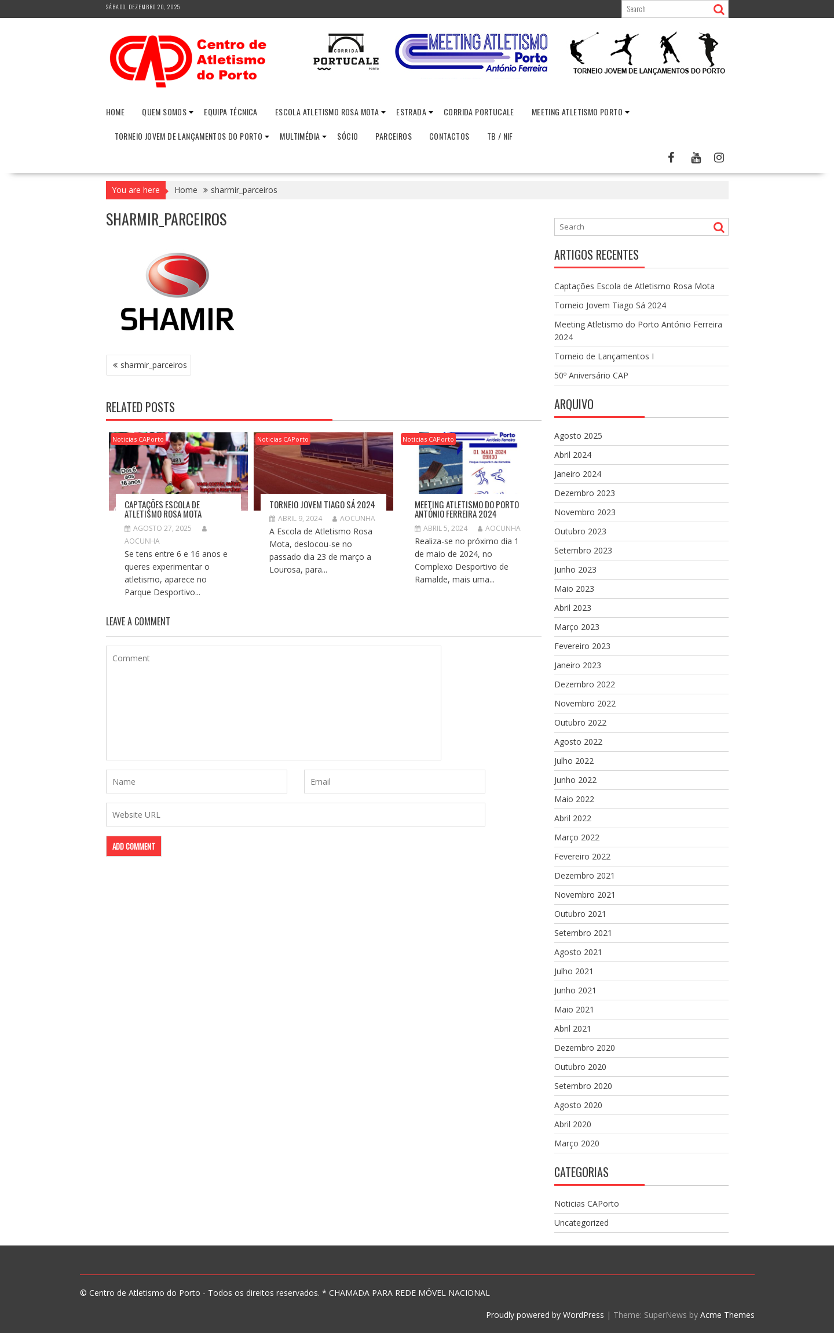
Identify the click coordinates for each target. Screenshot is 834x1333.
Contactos (449, 136)
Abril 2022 (572, 818)
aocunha (353, 518)
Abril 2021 (572, 1028)
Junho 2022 (575, 779)
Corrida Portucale (479, 111)
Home (115, 111)
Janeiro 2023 (577, 665)
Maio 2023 (574, 588)
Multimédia (300, 136)
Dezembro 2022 (584, 684)
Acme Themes (727, 1314)
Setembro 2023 (583, 550)
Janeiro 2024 (577, 473)
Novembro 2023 (585, 512)
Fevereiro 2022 (582, 856)
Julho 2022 (574, 760)
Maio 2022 (574, 798)
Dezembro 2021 (584, 875)
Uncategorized (581, 1222)
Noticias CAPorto (138, 439)
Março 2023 (576, 626)
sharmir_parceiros (153, 364)
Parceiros (393, 136)
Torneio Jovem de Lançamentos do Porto (189, 136)
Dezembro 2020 (584, 1047)
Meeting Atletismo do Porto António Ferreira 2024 (467, 508)
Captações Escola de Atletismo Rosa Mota (163, 508)
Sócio (347, 136)
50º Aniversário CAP (591, 375)
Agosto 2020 (578, 1104)
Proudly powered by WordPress (545, 1314)
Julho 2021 (574, 971)
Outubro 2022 (580, 722)
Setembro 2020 (583, 1085)
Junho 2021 (575, 990)
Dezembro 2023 (584, 492)
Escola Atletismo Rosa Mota (327, 111)
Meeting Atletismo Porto (577, 111)
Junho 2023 (575, 569)
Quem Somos (164, 111)
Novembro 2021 (585, 894)
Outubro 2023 (580, 531)
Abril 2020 (572, 1124)
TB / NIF (500, 136)
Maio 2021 (574, 1009)
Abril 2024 (572, 454)
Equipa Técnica (231, 111)
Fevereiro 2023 (582, 645)
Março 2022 (576, 837)
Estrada (411, 111)
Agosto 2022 (578, 741)
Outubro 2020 (580, 1066)
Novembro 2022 (585, 703)
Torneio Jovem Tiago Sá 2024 (322, 503)
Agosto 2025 (578, 435)
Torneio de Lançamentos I (604, 356)
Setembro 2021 (583, 932)
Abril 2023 (572, 607)
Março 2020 (576, 1143)
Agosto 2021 (578, 951)
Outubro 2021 (580, 913)
